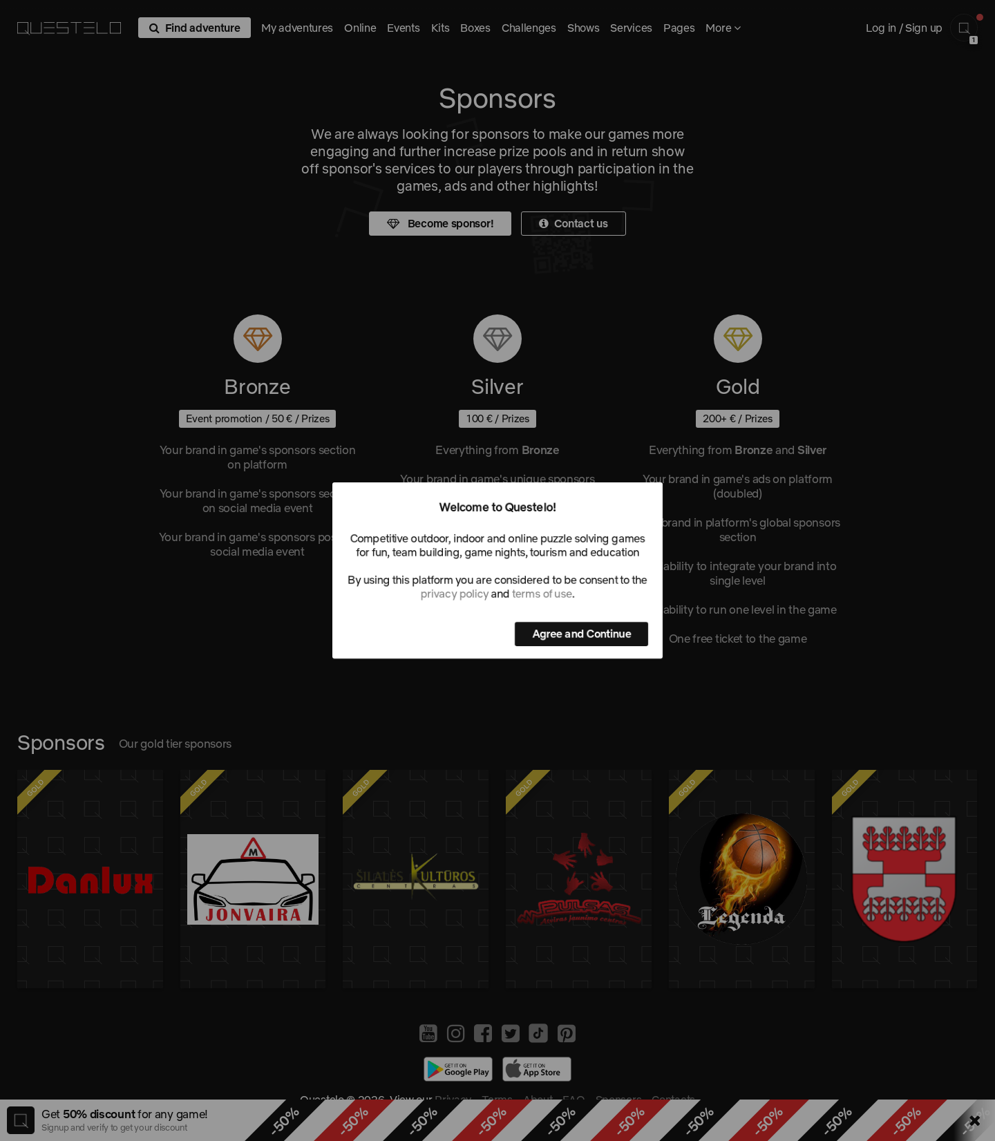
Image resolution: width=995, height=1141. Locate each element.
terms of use (541, 594)
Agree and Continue (581, 634)
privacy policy (455, 594)
